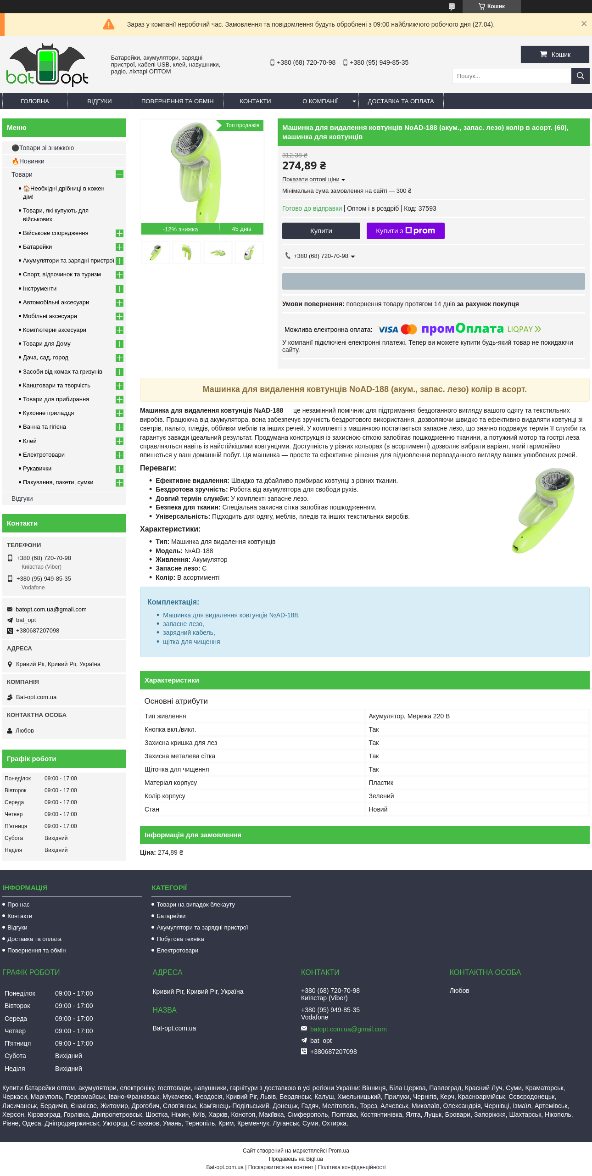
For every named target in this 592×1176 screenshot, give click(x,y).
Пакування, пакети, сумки (58, 482)
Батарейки (37, 246)
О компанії (320, 101)
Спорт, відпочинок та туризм (62, 274)
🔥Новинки (28, 161)
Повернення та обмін (177, 101)
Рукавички (37, 468)
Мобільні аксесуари (50, 316)
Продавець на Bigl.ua (296, 1159)
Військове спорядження (56, 233)
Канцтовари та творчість (56, 385)
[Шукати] (580, 76)
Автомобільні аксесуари (56, 302)
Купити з (405, 231)
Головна (35, 101)
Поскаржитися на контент (280, 1167)
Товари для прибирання (56, 399)
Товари (22, 174)
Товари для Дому (47, 343)
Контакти (255, 101)
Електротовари (44, 454)
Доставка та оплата (401, 101)
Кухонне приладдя (48, 412)
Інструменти (39, 288)
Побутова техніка (180, 938)
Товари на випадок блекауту (195, 904)
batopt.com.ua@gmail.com (51, 609)
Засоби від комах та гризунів (62, 371)
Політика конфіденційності (352, 1167)
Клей (30, 440)
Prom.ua (339, 1151)
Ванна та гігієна (44, 426)
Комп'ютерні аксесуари (54, 329)
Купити (321, 231)
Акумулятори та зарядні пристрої (68, 260)
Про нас (18, 904)
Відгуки (99, 101)
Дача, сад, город (45, 357)
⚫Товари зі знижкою (42, 147)
